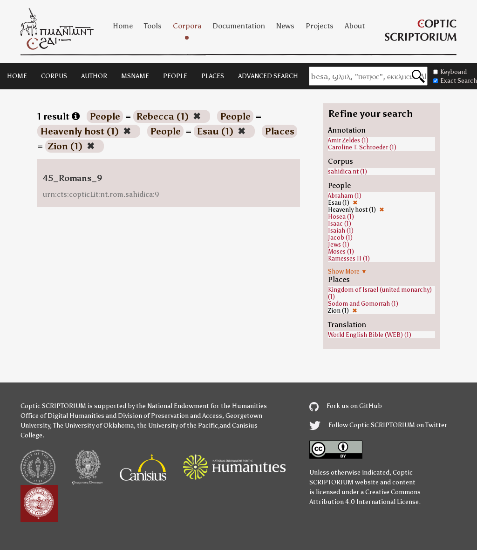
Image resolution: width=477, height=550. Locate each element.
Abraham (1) (344, 195)
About (355, 25)
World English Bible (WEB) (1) (369, 334)
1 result (58, 116)
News (285, 25)
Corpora (187, 25)
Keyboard (450, 72)
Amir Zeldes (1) (348, 140)
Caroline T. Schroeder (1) (362, 147)
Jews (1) (338, 244)
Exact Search (455, 81)
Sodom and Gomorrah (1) (363, 303)
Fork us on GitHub (345, 406)
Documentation (238, 25)
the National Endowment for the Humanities (201, 406)
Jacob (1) (340, 237)
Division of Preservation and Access (170, 416)
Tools (153, 25)
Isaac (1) (339, 223)
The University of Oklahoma (93, 425)
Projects (320, 25)
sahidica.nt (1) (347, 171)
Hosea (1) (341, 216)
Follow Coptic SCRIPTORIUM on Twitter (378, 425)
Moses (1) (341, 251)
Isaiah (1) (341, 230)
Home (123, 25)
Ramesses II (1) (349, 258)
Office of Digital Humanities (62, 416)
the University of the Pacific (177, 425)
